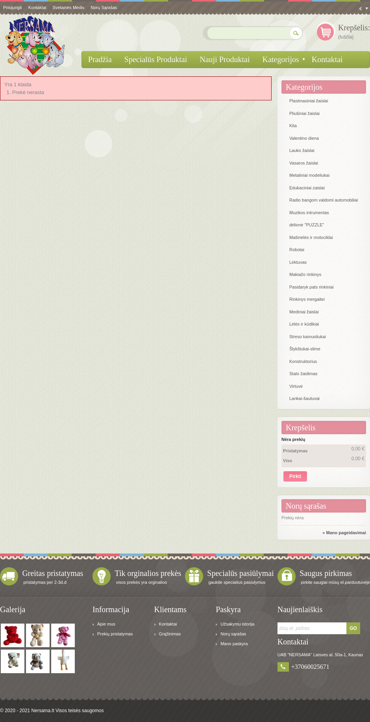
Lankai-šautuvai (304, 398)
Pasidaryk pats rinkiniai (311, 287)
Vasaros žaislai (303, 163)
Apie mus (106, 624)
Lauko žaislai (301, 150)
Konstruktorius (303, 361)
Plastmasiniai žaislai (308, 100)
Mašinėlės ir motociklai (311, 237)
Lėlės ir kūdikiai (304, 324)
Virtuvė (296, 386)
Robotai (296, 249)
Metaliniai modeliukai (309, 175)
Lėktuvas (298, 262)
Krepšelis (301, 427)
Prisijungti (12, 7)
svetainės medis (69, 7)
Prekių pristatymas (115, 633)
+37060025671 (310, 666)
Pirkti (295, 476)
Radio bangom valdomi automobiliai (323, 200)
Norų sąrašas (104, 7)
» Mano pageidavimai (344, 532)
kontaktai (37, 7)
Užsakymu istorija (237, 624)
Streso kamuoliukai (307, 336)
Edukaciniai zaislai (307, 187)
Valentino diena (304, 138)
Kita (293, 125)
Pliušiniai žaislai (304, 113)
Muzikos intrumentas (309, 212)
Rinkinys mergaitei (307, 299)
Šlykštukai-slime (304, 348)
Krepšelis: (354, 27)
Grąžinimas (170, 633)
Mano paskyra (234, 643)
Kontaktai (168, 624)
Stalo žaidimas (303, 373)
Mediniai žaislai (304, 311)
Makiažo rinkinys (305, 274)
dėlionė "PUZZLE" (306, 224)
